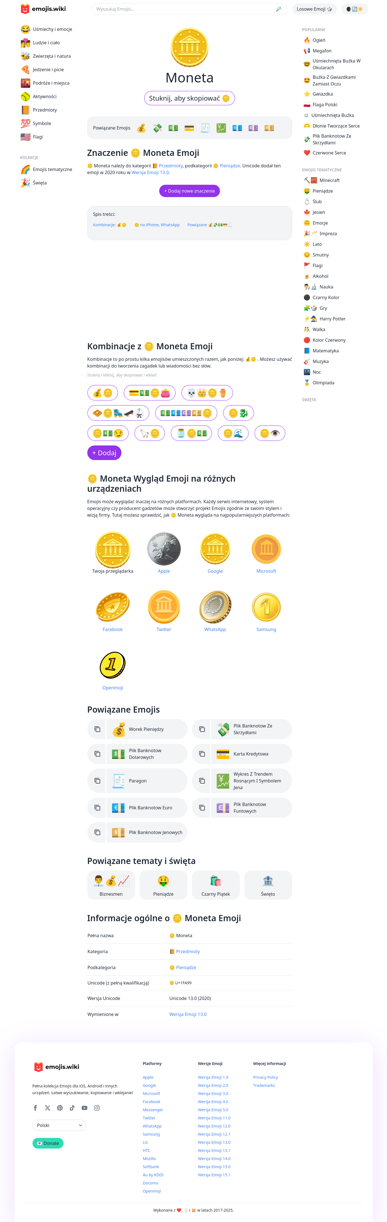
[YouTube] (84, 1108)
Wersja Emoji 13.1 (214, 1150)
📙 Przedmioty (167, 166)
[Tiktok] (72, 1108)
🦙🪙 (149, 433)
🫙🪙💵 (191, 433)
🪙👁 (269, 433)
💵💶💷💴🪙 (186, 413)
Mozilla (149, 1158)
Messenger (153, 1109)
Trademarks (264, 1085)
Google (149, 1085)
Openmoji (152, 1191)
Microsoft (151, 1093)
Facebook (151, 1101)
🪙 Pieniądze (226, 166)
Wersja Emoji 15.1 (214, 1174)
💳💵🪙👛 (149, 392)
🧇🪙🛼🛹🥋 (118, 413)
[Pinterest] (60, 1108)
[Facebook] (35, 1108)
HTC (146, 1150)
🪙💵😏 (108, 433)
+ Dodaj (104, 452)
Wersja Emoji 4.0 (213, 1101)
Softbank (151, 1166)
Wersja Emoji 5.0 (213, 1109)
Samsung (151, 1134)
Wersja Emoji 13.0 (150, 172)
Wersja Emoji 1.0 (213, 1077)
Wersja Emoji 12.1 (214, 1134)
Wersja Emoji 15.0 (214, 1166)
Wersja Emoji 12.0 (214, 1126)
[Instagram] (97, 1108)
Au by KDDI (153, 1174)
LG (145, 1142)
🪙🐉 (238, 413)
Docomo (150, 1183)
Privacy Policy (265, 1077)
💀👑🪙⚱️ (207, 392)
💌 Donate (48, 1143)
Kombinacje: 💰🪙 (109, 224)
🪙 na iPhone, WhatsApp (157, 224)
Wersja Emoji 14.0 (214, 1158)
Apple (148, 1077)
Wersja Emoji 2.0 (213, 1085)
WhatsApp (152, 1126)
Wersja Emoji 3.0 (213, 1093)
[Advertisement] (189, 288)
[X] (47, 1108)
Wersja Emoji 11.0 (214, 1118)
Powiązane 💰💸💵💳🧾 (210, 224)
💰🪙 (102, 392)
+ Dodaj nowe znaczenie (189, 191)
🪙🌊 (233, 433)
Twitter (149, 1118)
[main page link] (43, 9)
